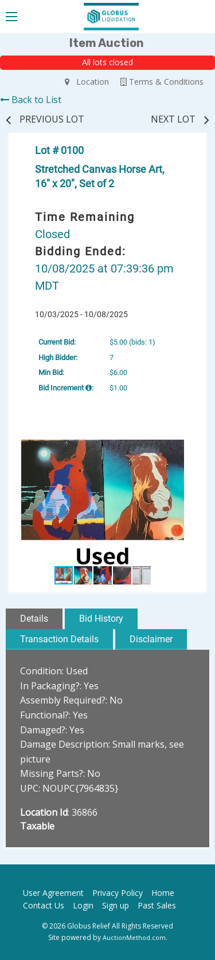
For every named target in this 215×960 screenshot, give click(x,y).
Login (83, 905)
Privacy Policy (117, 892)
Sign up (115, 905)
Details (34, 618)
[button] (186, 450)
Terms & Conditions (162, 81)
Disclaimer (151, 639)
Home (162, 892)
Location (87, 81)
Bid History (101, 618)
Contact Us (43, 905)
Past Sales (157, 905)
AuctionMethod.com (134, 937)
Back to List (30, 99)
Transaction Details (59, 639)
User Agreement (53, 892)
